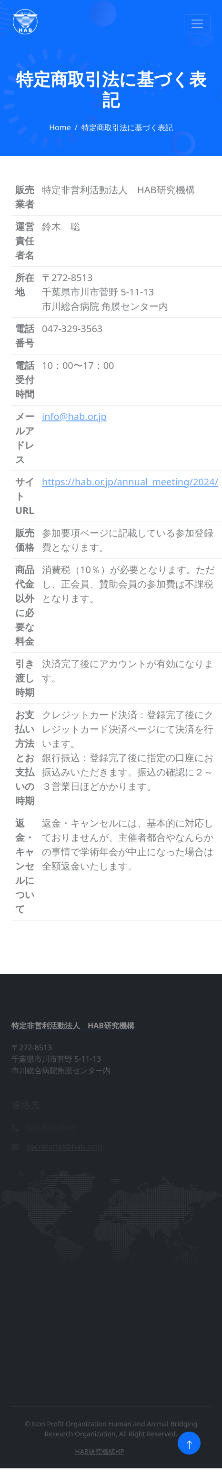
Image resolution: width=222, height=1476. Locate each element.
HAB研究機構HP (99, 1451)
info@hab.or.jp (74, 416)
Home (60, 127)
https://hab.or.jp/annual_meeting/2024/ (130, 481)
